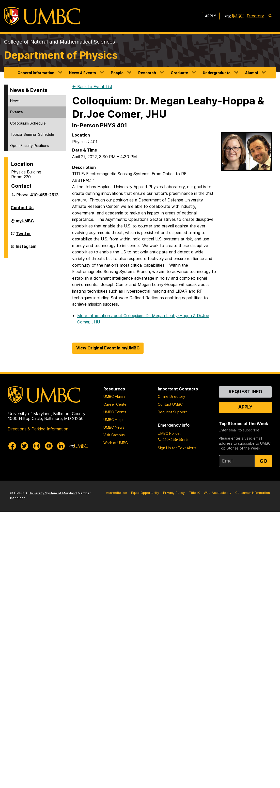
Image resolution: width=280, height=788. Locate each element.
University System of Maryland (53, 493)
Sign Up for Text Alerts (177, 448)
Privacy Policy (174, 493)
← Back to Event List (92, 86)
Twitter (23, 235)
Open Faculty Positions (29, 145)
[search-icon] (270, 16)
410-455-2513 (44, 194)
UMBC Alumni (114, 396)
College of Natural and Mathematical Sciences (59, 42)
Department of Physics (61, 55)
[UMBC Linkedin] (61, 446)
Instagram (26, 248)
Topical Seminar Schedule (32, 134)
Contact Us (22, 207)
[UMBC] (42, 16)
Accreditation (116, 493)
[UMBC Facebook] (12, 446)
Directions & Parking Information (38, 428)
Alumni (251, 73)
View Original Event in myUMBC (107, 347)
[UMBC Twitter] (24, 446)
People (117, 73)
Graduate (179, 73)
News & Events (82, 73)
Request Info (245, 391)
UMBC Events (114, 412)
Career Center (115, 404)
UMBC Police (169, 433)
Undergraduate (216, 73)
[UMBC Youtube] (48, 446)
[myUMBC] (234, 16)
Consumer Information (252, 493)
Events (16, 112)
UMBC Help (113, 419)
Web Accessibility (217, 493)
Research (147, 73)
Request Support (172, 412)
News (15, 101)
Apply (210, 16)
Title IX (194, 493)
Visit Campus (114, 435)
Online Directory (171, 396)
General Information (36, 73)
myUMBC (25, 223)
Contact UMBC (170, 404)
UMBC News (113, 427)
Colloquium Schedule (28, 123)
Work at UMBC (115, 443)
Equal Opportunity (145, 493)
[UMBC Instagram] (36, 446)
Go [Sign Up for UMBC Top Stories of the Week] (263, 461)
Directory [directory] (255, 15)
